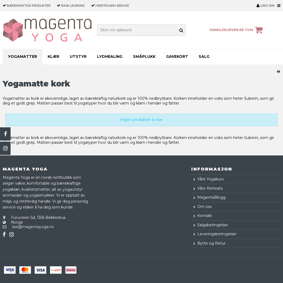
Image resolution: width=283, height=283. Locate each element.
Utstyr (78, 56)
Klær (53, 56)
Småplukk (144, 56)
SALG (204, 56)
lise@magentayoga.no (33, 226)
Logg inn (266, 5)
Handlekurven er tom (236, 30)
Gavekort (177, 56)
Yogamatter (22, 56)
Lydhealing (109, 56)
